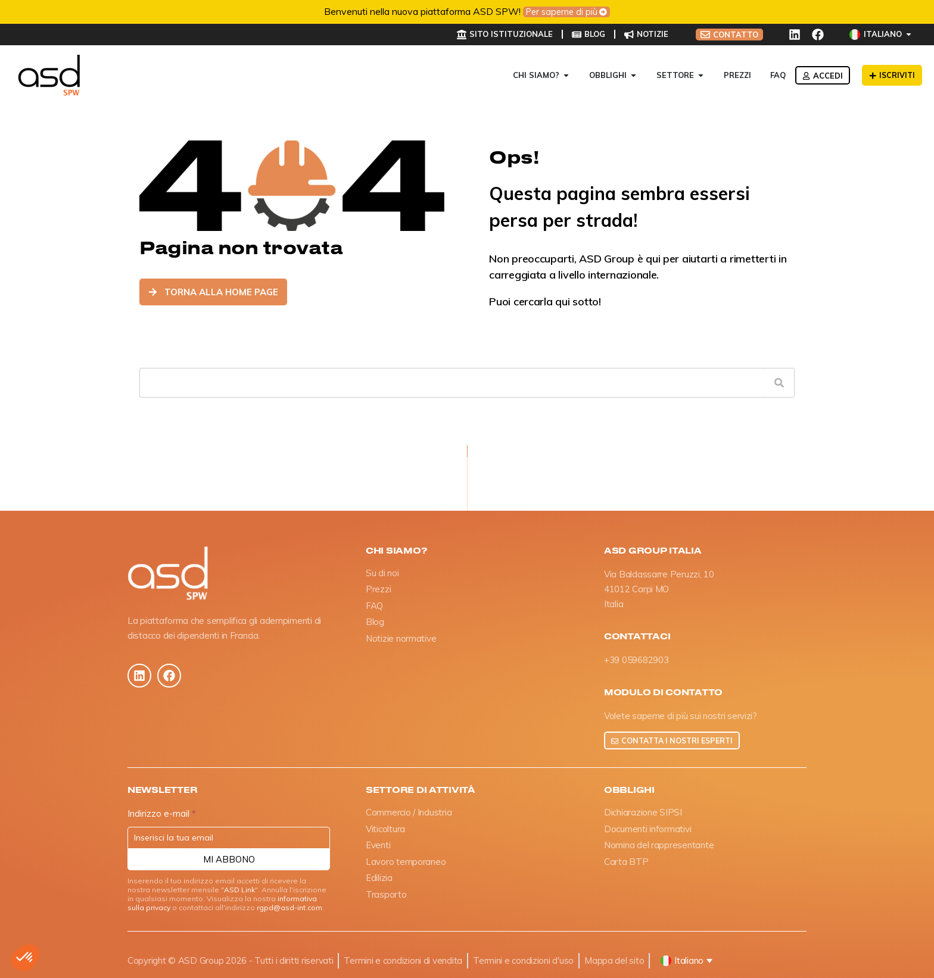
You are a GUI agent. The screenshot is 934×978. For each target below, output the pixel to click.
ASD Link (239, 890)
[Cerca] (779, 382)
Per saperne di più (561, 12)
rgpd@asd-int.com (289, 908)
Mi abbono (229, 859)
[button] (25, 957)
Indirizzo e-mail (161, 815)
